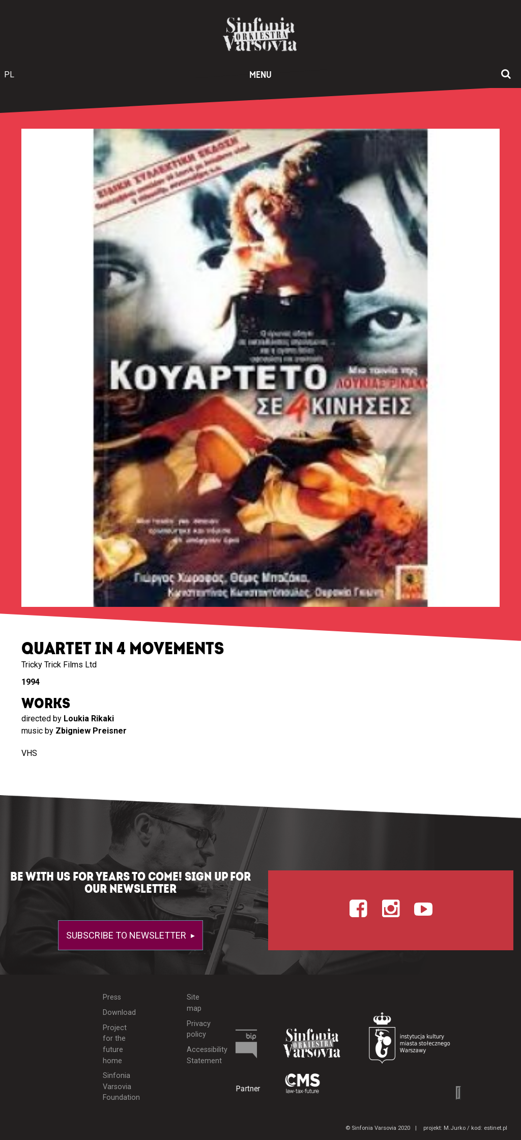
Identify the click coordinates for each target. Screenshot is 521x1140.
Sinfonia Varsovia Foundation (116, 1086)
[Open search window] (506, 75)
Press (112, 997)
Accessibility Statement (199, 1055)
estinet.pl (495, 1128)
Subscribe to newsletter (127, 935)
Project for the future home (115, 1044)
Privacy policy (199, 1029)
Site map (194, 1003)
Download (116, 1012)
